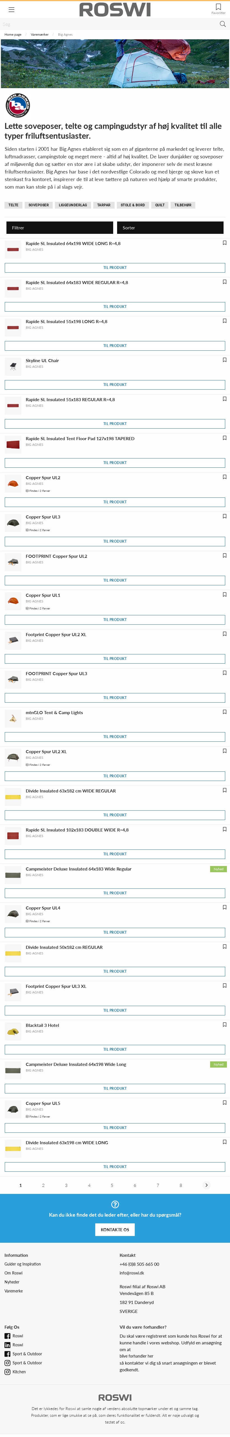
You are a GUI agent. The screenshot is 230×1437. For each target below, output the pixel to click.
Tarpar (104, 205)
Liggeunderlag (73, 205)
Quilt (160, 205)
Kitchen (19, 1371)
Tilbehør (183, 205)
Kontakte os (115, 1229)
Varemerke (13, 1290)
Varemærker (39, 34)
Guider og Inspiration (22, 1264)
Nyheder (11, 1282)
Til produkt (115, 268)
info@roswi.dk (132, 1273)
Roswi (18, 1335)
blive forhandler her (136, 1356)
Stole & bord (133, 205)
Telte (13, 205)
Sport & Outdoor (27, 1353)
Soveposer (39, 205)
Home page (12, 34)
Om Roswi (13, 1273)
